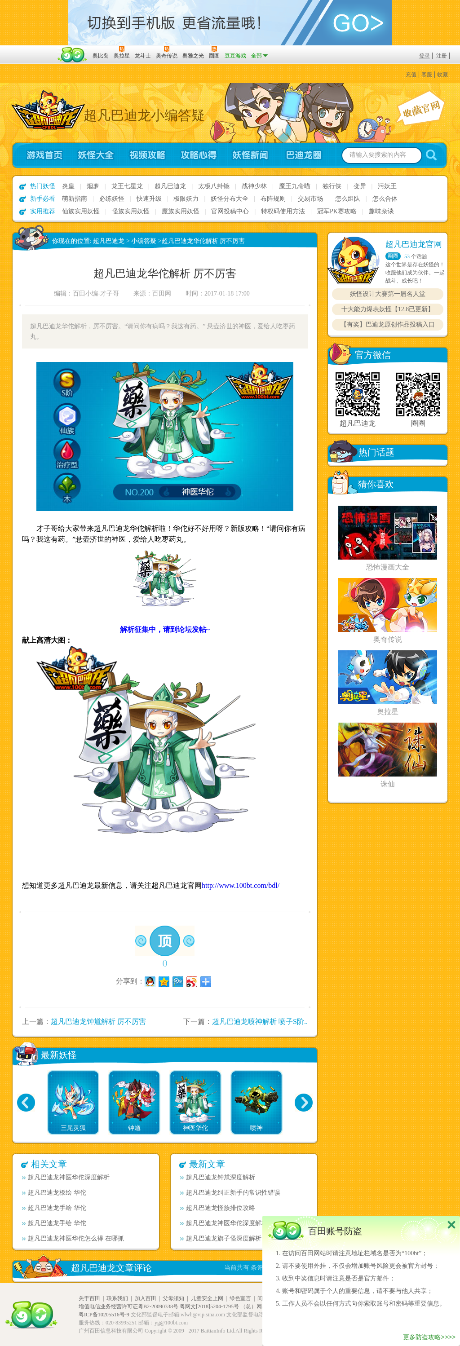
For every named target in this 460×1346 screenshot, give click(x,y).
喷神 (256, 1128)
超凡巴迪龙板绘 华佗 (54, 1192)
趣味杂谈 (381, 211)
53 (407, 256)
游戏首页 (41, 155)
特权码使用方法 (283, 211)
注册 (441, 56)
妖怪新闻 (250, 155)
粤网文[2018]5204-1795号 (209, 1306)
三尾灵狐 (73, 1128)
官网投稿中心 (230, 211)
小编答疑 (143, 241)
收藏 (442, 74)
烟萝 (93, 186)
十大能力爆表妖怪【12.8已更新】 (387, 309)
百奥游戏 (32, 49)
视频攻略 (147, 155)
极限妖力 (186, 198)
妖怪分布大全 (229, 198)
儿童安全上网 (207, 1298)
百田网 (72, 54)
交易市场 (310, 198)
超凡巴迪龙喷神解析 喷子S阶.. (260, 1021)
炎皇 (68, 186)
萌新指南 (74, 198)
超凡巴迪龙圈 (306, 155)
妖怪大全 (95, 155)
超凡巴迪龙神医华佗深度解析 (66, 1177)
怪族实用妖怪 (131, 211)
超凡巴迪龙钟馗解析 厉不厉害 (98, 1021)
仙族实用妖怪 (81, 211)
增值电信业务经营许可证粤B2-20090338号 (128, 1306)
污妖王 (387, 186)
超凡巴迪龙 (170, 186)
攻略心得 (199, 155)
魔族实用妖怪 (180, 211)
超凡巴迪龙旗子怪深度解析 (220, 1238)
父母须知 (173, 1298)
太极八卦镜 (214, 186)
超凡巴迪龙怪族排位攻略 (217, 1208)
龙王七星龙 (127, 186)
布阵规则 (273, 198)
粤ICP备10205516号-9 (104, 1314)
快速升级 (149, 198)
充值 (411, 74)
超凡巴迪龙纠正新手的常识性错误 (230, 1192)
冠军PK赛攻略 (337, 211)
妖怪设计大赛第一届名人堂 (387, 294)
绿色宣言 (240, 1298)
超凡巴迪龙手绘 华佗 (54, 1208)
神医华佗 (195, 1128)
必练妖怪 (111, 198)
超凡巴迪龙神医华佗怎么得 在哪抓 (73, 1238)
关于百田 (89, 1298)
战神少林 (254, 186)
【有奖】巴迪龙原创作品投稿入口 (388, 324)
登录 (424, 56)
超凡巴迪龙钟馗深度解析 (217, 1177)
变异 (360, 186)
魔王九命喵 (294, 186)
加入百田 (145, 1298)
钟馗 (134, 1128)
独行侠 (332, 186)
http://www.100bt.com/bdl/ (240, 885)
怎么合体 (385, 198)
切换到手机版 (230, 22)
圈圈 (393, 256)
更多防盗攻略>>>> (429, 1337)
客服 (426, 74)
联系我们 (117, 1298)
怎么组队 (347, 198)
